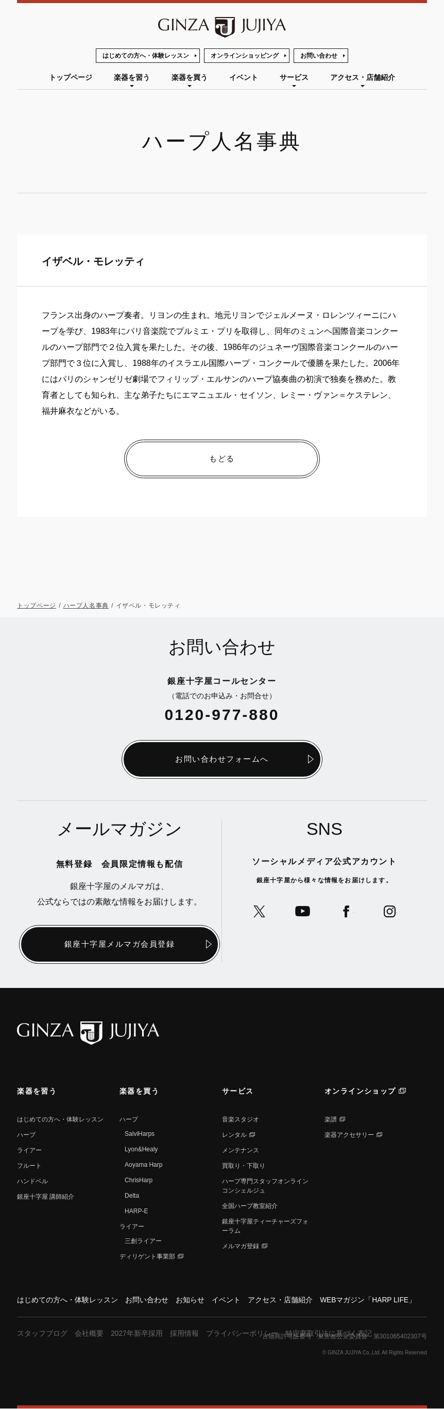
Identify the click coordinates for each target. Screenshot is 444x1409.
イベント (243, 77)
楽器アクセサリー (349, 1134)
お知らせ (190, 1300)
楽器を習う (132, 77)
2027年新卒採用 (137, 1334)
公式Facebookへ (346, 911)
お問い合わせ (318, 55)
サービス (294, 77)
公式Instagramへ (391, 911)
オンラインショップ (360, 1091)
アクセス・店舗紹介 (362, 77)
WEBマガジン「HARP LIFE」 (368, 1300)
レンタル (234, 1134)
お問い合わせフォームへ (222, 759)
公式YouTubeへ (302, 911)
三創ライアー (143, 1241)
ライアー (29, 1150)
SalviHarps (140, 1133)
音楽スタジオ (240, 1119)
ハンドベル (32, 1181)
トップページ (70, 77)
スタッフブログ (42, 1334)
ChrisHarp (138, 1180)
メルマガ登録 (240, 1246)
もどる (222, 459)
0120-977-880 (222, 714)
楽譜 (331, 1119)
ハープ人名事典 (86, 606)
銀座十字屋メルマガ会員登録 (119, 944)
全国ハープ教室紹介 (250, 1206)
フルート (29, 1165)
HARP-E (136, 1211)
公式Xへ (258, 911)
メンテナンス (240, 1150)
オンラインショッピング (245, 55)
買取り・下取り (243, 1165)
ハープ (26, 1134)
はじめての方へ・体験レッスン (146, 55)
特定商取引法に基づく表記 (328, 1334)
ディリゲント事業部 (147, 1256)
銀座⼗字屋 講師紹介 (45, 1196)
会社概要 (89, 1334)
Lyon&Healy (141, 1149)
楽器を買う (190, 77)
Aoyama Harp (143, 1164)
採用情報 (184, 1334)
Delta (132, 1195)
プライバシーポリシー (242, 1334)
